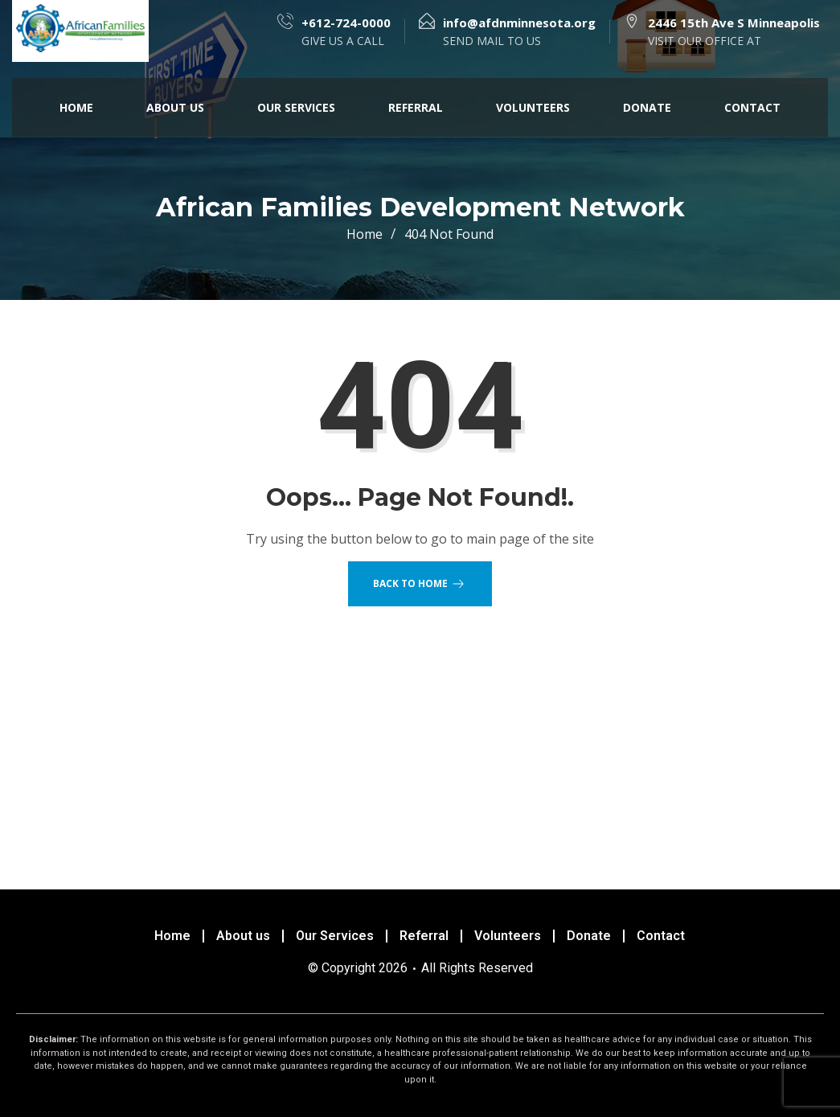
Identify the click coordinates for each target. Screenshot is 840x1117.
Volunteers (533, 107)
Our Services (296, 107)
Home (76, 107)
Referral (415, 107)
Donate (647, 107)
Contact (752, 107)
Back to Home (420, 584)
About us (175, 107)
